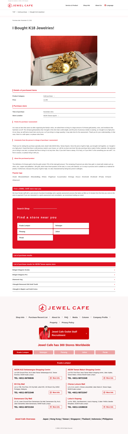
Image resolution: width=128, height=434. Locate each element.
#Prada (104, 177)
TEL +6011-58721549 (78, 374)
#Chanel (15, 180)
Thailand (86, 416)
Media (75, 313)
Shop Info (86, 5)
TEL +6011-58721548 (25, 389)
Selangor (43, 349)
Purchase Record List (38, 313)
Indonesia (97, 416)
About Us (98, 5)
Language (110, 5)
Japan (45, 416)
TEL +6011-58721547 (78, 389)
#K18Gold (96, 177)
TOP (14, 12)
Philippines (108, 416)
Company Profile (100, 313)
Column (85, 313)
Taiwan (65, 416)
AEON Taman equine (50, 115)
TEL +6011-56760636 (25, 374)
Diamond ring (17, 275)
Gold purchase (23, 12)
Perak (105, 349)
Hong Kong (54, 416)
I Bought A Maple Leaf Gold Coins (25, 285)
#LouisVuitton (64, 177)
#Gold (14, 177)
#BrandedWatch (24, 177)
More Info (54, 375)
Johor (84, 349)
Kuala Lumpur (23, 349)
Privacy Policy (68, 319)
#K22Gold (88, 177)
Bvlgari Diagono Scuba (21, 265)
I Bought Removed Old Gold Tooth (25, 280)
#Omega (73, 177)
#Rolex (45, 177)
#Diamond (24, 180)
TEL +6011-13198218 (78, 404)
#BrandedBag (36, 177)
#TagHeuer (53, 177)
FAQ (66, 313)
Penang (64, 349)
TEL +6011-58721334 (25, 404)
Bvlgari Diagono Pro (20, 270)
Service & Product (72, 5)
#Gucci (80, 177)
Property (53, 319)
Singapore (75, 416)
